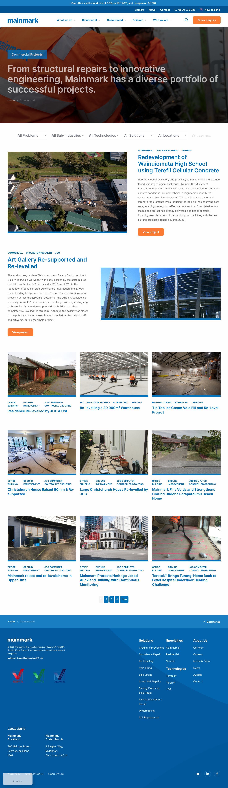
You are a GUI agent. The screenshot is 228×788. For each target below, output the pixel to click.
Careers (139, 9)
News (152, 9)
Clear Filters (204, 136)
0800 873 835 (184, 10)
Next (124, 599)
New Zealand (210, 10)
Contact (165, 9)
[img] (23, 20)
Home (11, 621)
